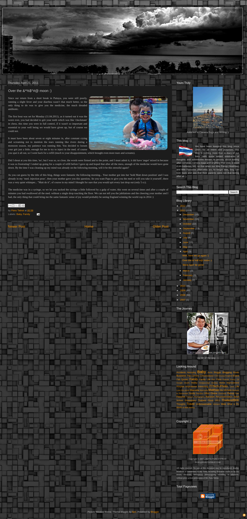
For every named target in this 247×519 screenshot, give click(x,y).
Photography (199, 397)
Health (187, 383)
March (186, 270)
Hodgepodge (204, 383)
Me (221, 390)
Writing (192, 407)
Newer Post (16, 226)
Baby (19, 214)
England (228, 376)
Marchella (204, 390)
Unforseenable (204, 404)
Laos (232, 386)
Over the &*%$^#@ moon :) (197, 260)
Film (213, 379)
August (187, 233)
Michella (228, 390)
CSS (216, 376)
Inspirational (191, 386)
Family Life (204, 379)
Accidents (181, 372)
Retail (236, 397)
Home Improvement (229, 383)
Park (237, 393)
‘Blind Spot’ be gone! (193, 265)
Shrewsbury (190, 400)
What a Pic (233, 404)
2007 (183, 299)
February (188, 275)
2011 (183, 210)
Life (237, 386)
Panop (230, 393)
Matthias (214, 389)
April (185, 251)
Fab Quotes (182, 379)
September (189, 228)
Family (26, 214)
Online (213, 393)
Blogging (227, 372)
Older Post (160, 226)
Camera (195, 376)
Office (207, 393)
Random (210, 396)
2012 (183, 206)
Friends (226, 379)
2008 (183, 295)
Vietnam (216, 404)
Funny (233, 379)
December (189, 214)
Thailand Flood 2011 (209, 400)
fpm (134, 512)
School (179, 400)
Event (236, 375)
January (187, 280)
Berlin (210, 372)
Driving (222, 376)
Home (89, 226)
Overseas (222, 393)
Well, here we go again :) (195, 255)
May (185, 247)
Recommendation (224, 397)
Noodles (199, 393)
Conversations (207, 376)
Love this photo (182, 390)
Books (236, 372)
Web (223, 404)
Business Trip (183, 375)
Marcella (194, 390)
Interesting (203, 386)
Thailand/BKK (230, 400)
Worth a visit (182, 407)
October (187, 224)
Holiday (214, 383)
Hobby (194, 383)
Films (218, 379)
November (189, 219)
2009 (183, 290)
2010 (183, 286)
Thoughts (180, 404)
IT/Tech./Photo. (219, 386)
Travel (190, 403)
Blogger (217, 372)
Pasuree (180, 396)
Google (179, 383)
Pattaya (189, 397)
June (186, 242)
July (185, 237)
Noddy (192, 393)
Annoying (191, 372)
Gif (238, 379)
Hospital (180, 386)
